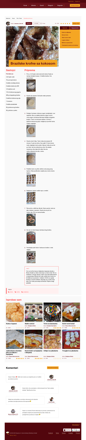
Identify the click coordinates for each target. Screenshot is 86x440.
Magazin (50, 5)
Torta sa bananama (52, 315)
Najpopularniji (75, 28)
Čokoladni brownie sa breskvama (70, 45)
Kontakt (35, 433)
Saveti (42, 5)
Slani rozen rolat (66, 37)
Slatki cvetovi (34, 315)
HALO (15, 435)
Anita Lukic (52, 402)
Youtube (64, 433)
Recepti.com (14, 5)
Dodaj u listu (76, 23)
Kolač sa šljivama (66, 32)
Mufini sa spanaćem (67, 42)
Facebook (50, 433)
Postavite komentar (53, 367)
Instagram (71, 433)
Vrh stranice (75, 424)
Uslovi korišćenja (25, 433)
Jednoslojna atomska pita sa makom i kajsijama (15, 344)
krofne (18, 292)
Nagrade (60, 5)
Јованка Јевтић (18, 23)
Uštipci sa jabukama (52, 344)
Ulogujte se (77, 1)
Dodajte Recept (75, 5)
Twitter (57, 433)
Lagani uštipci (65, 40)
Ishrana (33, 5)
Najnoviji (65, 28)
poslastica (25, 292)
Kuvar (25, 5)
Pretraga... (67, 5)
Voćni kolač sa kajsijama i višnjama (34, 344)
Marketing (31, 433)
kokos (11, 292)
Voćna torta (65, 35)
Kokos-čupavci (15, 315)
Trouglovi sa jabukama (71, 344)
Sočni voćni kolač (71, 315)
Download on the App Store (67, 430)
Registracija (71, 1)
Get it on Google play (76, 430)
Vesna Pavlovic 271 (13, 414)
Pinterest (78, 433)
